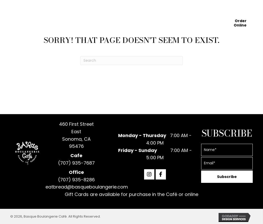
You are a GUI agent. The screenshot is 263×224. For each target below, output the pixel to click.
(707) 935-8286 (76, 179)
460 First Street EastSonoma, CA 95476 (76, 135)
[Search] (131, 60)
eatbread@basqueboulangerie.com (86, 187)
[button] (149, 174)
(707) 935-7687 (76, 163)
